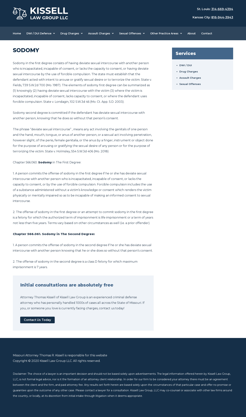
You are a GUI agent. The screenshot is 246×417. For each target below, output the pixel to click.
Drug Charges (69, 33)
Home (17, 33)
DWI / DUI (185, 65)
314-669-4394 (222, 9)
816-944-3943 (222, 17)
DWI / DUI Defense (38, 33)
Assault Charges (99, 33)
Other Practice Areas (164, 33)
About (191, 33)
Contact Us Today (37, 320)
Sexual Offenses (130, 33)
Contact (206, 33)
